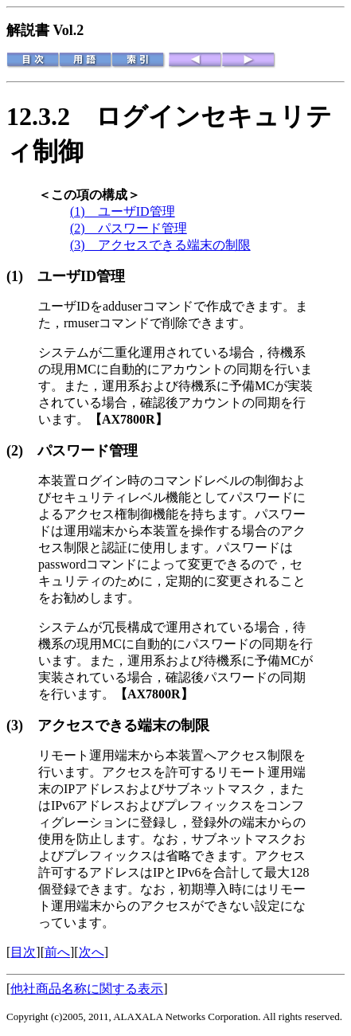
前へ (57, 952)
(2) (21, 451)
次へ (91, 952)
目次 (23, 952)
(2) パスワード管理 (128, 228)
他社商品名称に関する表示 (86, 988)
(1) (21, 276)
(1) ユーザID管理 (122, 211)
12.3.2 (51, 116)
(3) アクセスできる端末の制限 (160, 245)
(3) (21, 725)
